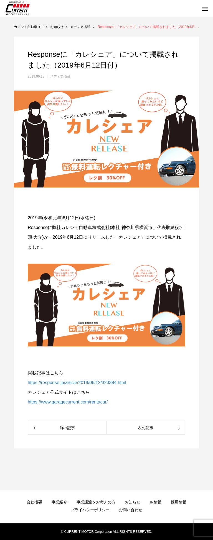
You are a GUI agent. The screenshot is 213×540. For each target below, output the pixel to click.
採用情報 (178, 502)
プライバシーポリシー (90, 510)
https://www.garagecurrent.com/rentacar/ (68, 402)
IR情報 (155, 502)
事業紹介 (59, 502)
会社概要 (34, 502)
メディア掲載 (60, 76)
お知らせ (132, 502)
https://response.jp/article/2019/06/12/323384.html (77, 382)
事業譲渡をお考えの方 (96, 502)
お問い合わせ (130, 510)
